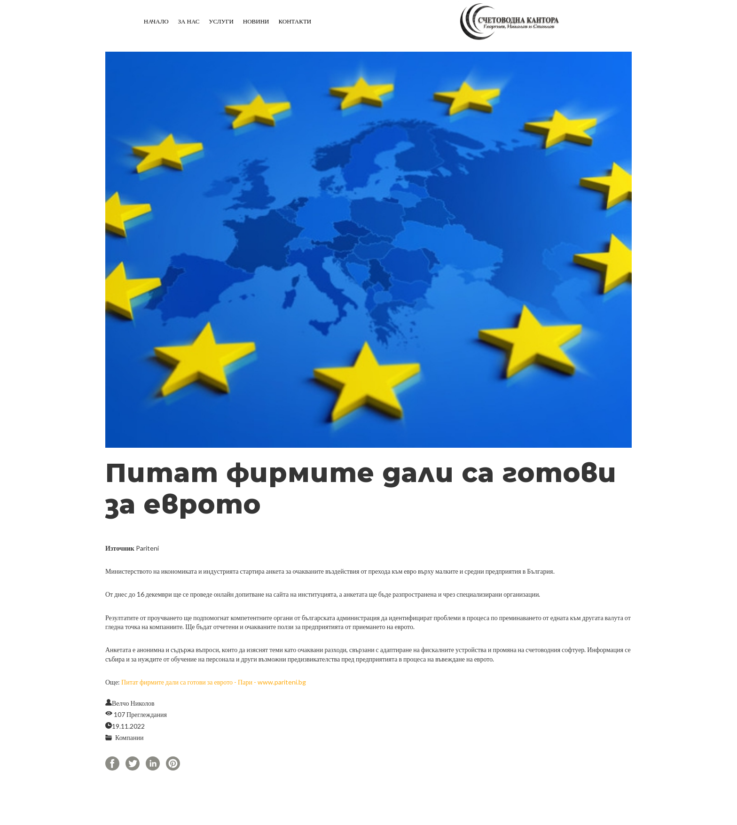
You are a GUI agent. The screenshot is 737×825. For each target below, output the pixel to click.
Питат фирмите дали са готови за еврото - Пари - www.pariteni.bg (213, 682)
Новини (256, 21)
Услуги (221, 21)
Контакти (294, 21)
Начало (156, 21)
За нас (189, 21)
